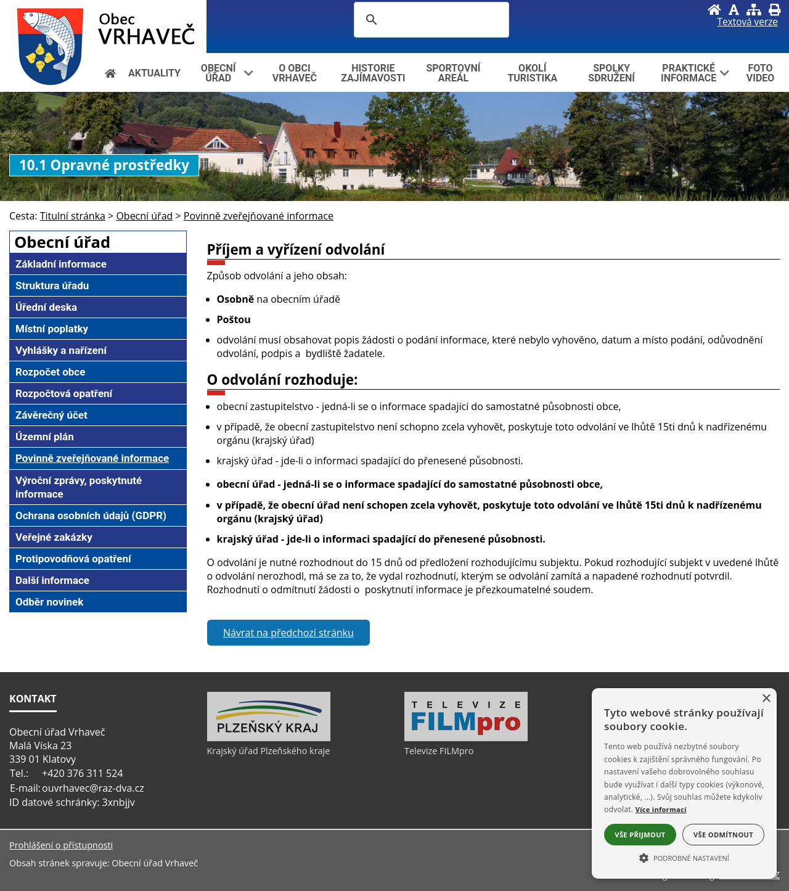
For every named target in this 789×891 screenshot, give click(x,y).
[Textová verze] (747, 22)
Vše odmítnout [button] (723, 834)
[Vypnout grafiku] (734, 9)
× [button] (766, 699)
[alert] (684, 783)
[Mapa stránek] (753, 9)
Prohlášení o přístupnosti (61, 845)
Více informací (661, 809)
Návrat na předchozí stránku (288, 632)
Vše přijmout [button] (640, 834)
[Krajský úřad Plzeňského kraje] (268, 738)
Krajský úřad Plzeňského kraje (268, 751)
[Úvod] (714, 9)
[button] (684, 857)
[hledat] (429, 19)
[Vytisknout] (774, 9)
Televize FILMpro (438, 751)
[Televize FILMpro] (466, 738)
